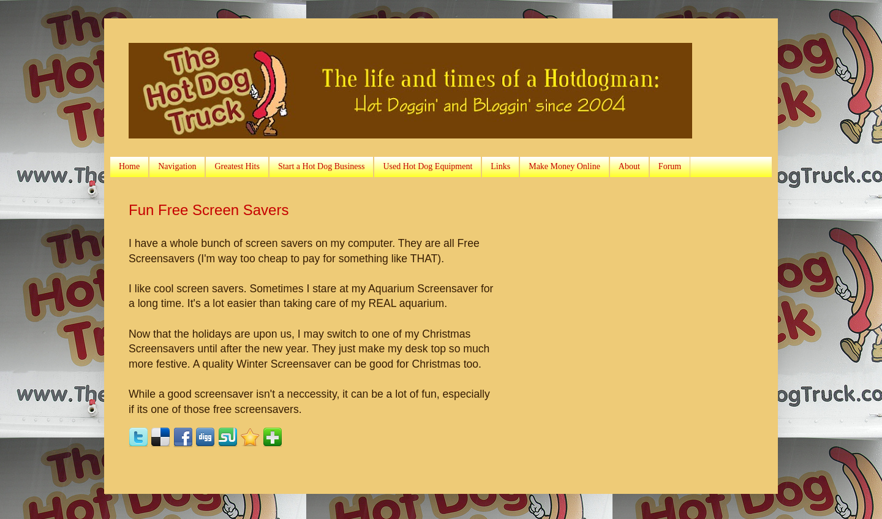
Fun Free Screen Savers (208, 210)
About (629, 166)
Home (129, 166)
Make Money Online (564, 166)
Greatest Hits (236, 166)
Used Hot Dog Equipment (427, 166)
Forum (669, 166)
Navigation (177, 166)
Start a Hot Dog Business (321, 166)
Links (500, 166)
